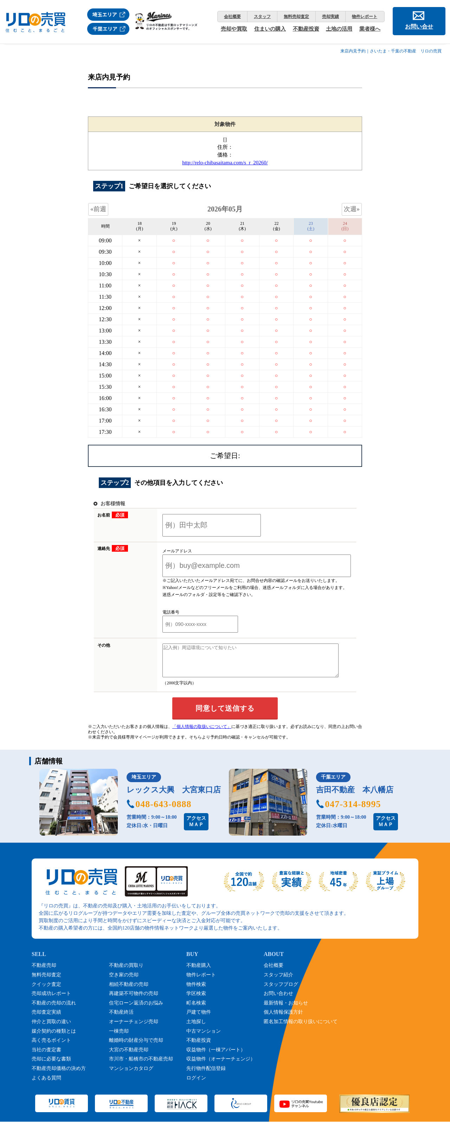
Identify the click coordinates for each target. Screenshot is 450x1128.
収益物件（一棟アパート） (215, 1056)
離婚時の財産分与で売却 (136, 1046)
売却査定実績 (46, 1018)
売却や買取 (234, 29)
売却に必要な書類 (51, 1065)
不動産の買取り (126, 971)
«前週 (98, 209)
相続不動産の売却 (128, 990)
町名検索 (196, 1009)
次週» (352, 209)
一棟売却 (119, 1037)
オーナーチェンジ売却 (133, 1028)
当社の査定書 (46, 1056)
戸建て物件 (198, 1018)
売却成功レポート (51, 999)
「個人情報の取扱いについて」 (201, 732)
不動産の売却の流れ (54, 1009)
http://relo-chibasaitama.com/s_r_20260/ (225, 162)
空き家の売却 (124, 981)
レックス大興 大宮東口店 (174, 796)
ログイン (196, 1084)
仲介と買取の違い (51, 1028)
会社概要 (232, 16)
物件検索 (196, 990)
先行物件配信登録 (206, 1074)
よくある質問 (46, 1084)
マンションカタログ (131, 1074)
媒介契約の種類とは (54, 1037)
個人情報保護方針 (283, 1018)
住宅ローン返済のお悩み (136, 1009)
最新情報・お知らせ (286, 1009)
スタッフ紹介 (278, 981)
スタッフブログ (281, 990)
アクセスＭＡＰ (196, 828)
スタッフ (262, 16)
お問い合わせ (278, 999)
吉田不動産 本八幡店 (354, 796)
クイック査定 (46, 990)
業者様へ (369, 29)
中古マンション (203, 1037)
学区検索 (196, 999)
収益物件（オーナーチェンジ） (220, 1065)
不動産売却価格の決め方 (59, 1074)
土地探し (196, 1028)
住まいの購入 (270, 29)
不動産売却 (44, 971)
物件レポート (364, 16)
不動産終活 (121, 1018)
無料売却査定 (296, 16)
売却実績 (330, 16)
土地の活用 (339, 29)
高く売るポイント (51, 1046)
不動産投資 (306, 29)
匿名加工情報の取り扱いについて (301, 1028)
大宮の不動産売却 (128, 1056)
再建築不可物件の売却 (133, 999)
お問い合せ (419, 27)
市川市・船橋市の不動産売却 (141, 1065)
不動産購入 (198, 971)
